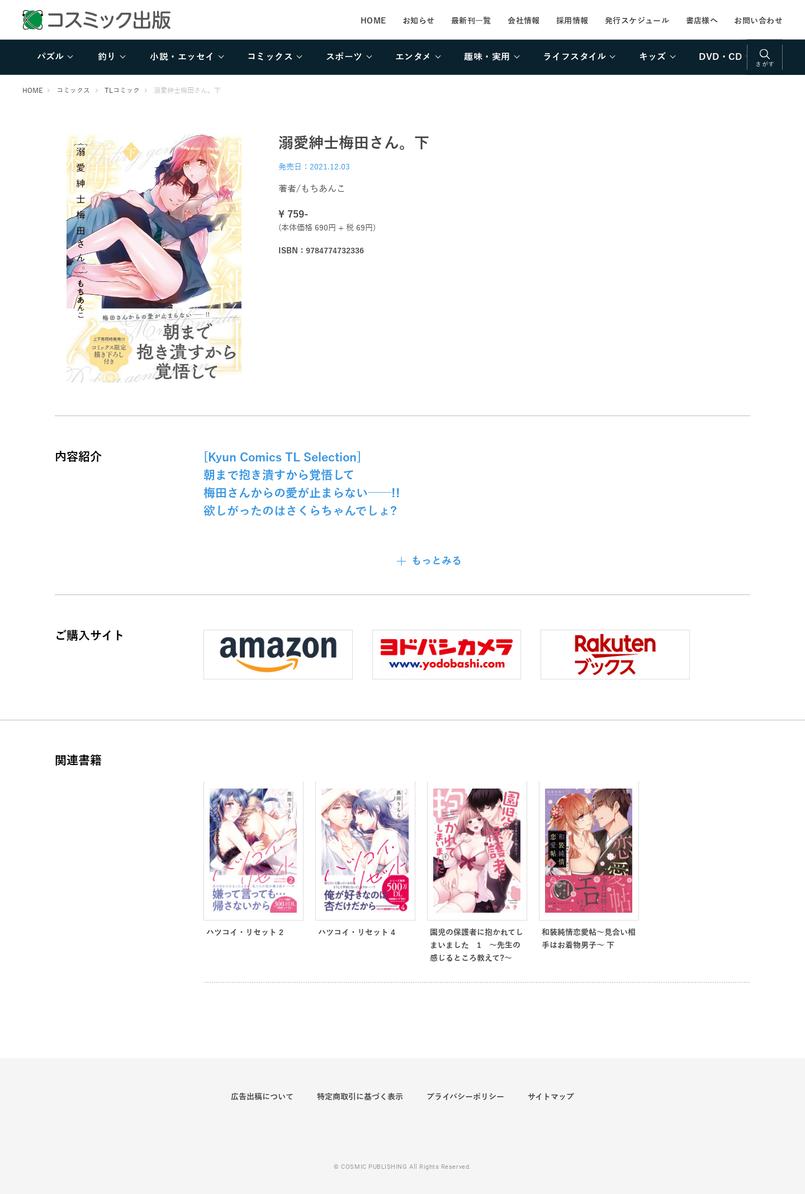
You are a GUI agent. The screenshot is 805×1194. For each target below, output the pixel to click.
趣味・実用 (487, 57)
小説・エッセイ (182, 57)
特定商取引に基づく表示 (360, 1096)
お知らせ (418, 20)
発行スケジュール (637, 20)
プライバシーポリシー (465, 1096)
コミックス (270, 57)
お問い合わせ (758, 20)
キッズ (652, 57)
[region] (402, 57)
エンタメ (413, 57)
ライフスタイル (574, 57)
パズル (50, 57)
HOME (373, 20)
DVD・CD (720, 57)
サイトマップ (551, 1096)
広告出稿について (262, 1096)
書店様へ (702, 20)
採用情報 (572, 20)
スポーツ (344, 57)
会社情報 (524, 20)
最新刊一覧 (471, 20)
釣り (107, 57)
